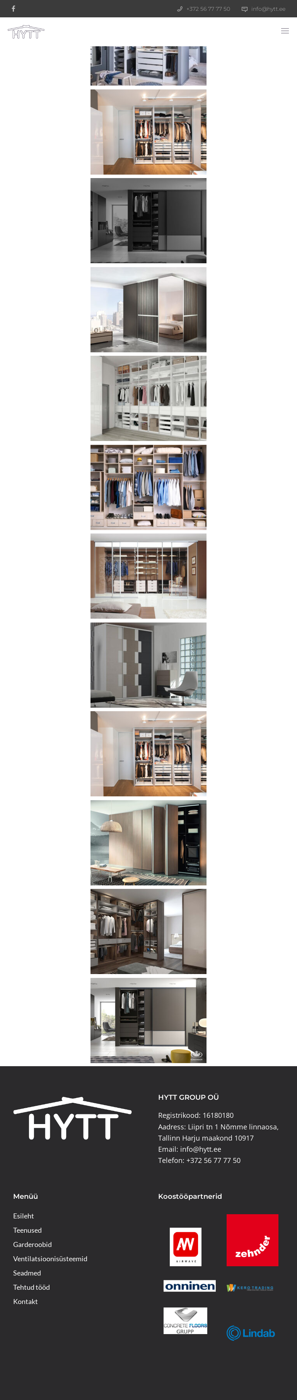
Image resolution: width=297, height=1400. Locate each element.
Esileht (23, 1216)
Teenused (27, 1230)
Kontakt (25, 1301)
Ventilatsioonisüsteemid (50, 1258)
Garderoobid (32, 1244)
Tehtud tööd (31, 1287)
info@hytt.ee (268, 8)
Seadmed (27, 1273)
